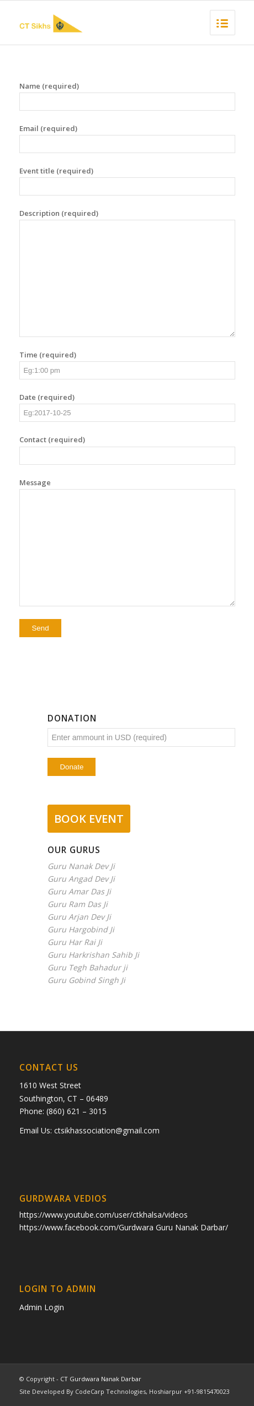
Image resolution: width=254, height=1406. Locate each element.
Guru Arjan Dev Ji (79, 916)
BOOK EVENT (89, 818)
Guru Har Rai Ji (74, 942)
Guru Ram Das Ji (77, 904)
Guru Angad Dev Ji (81, 878)
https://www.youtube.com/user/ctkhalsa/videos (103, 1214)
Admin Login (41, 1307)
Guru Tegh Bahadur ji (87, 967)
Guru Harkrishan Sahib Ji (93, 954)
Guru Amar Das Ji (79, 891)
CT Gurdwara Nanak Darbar (100, 1379)
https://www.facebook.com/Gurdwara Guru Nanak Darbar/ (123, 1227)
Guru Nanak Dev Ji (81, 866)
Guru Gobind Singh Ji (86, 980)
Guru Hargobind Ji (80, 929)
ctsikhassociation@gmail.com (107, 1130)
